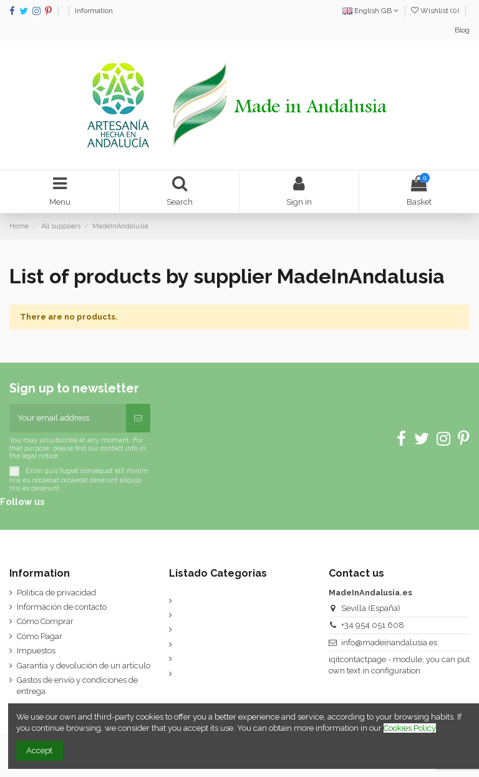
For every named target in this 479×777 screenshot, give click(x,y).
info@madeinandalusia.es (389, 642)
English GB (370, 10)
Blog (462, 30)
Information (94, 10)
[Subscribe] (138, 418)
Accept (39, 750)
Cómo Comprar (45, 621)
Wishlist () (436, 10)
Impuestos (36, 650)
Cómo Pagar (39, 636)
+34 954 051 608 (372, 625)
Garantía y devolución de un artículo (83, 665)
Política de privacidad (56, 592)
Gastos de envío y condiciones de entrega (77, 685)
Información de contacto (62, 607)
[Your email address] (67, 418)
